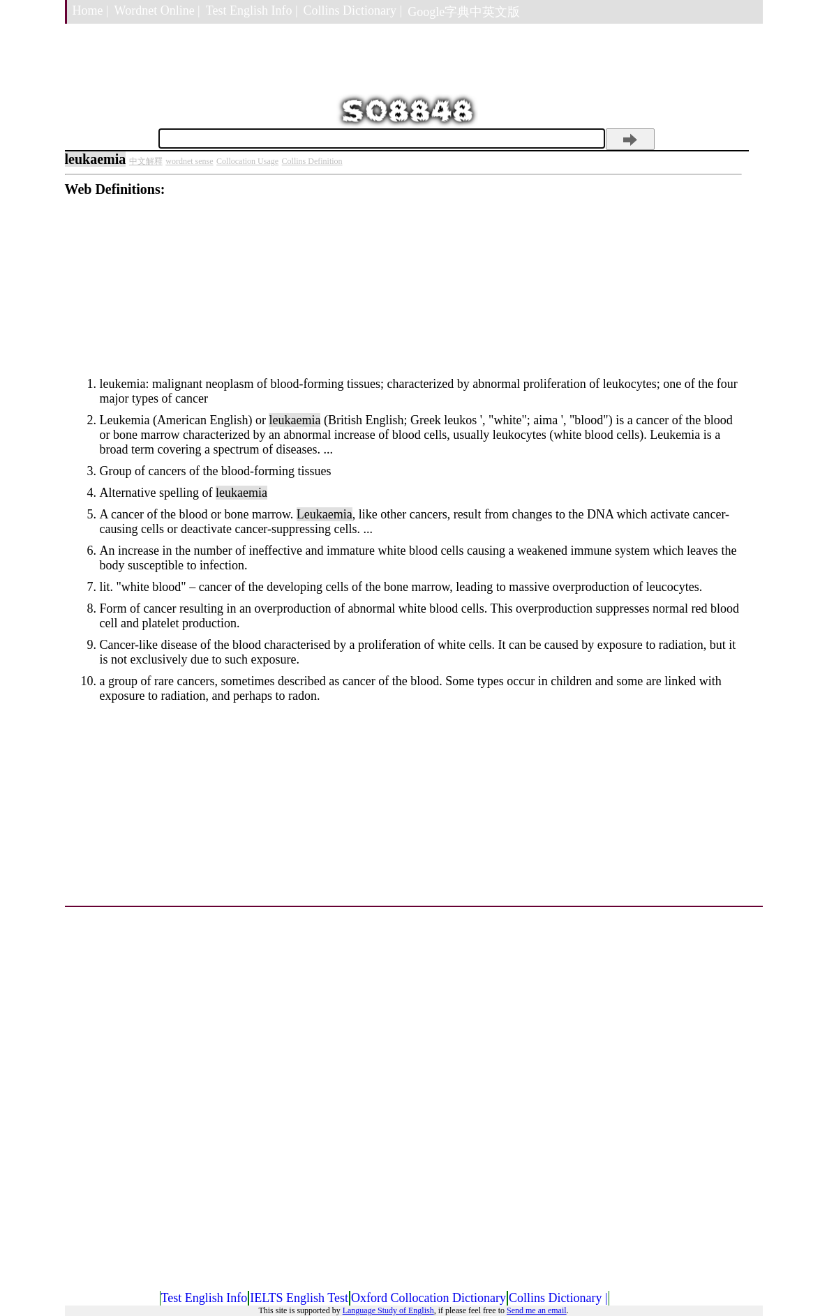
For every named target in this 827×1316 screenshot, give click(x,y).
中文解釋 (146, 161)
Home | (91, 10)
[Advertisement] (403, 295)
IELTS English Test (299, 1298)
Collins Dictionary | (353, 10)
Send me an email (537, 1310)
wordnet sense (189, 161)
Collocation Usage (247, 161)
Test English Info (204, 1298)
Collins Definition (312, 161)
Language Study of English (388, 1310)
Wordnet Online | (157, 10)
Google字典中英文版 (464, 12)
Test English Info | (252, 10)
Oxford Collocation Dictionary (428, 1298)
